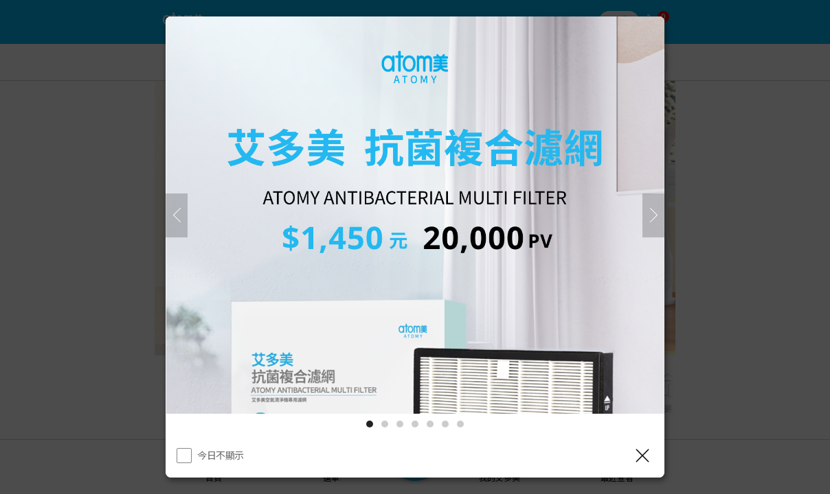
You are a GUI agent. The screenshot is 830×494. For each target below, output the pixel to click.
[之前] (177, 215)
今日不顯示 (220, 455)
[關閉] (642, 456)
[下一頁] (653, 215)
